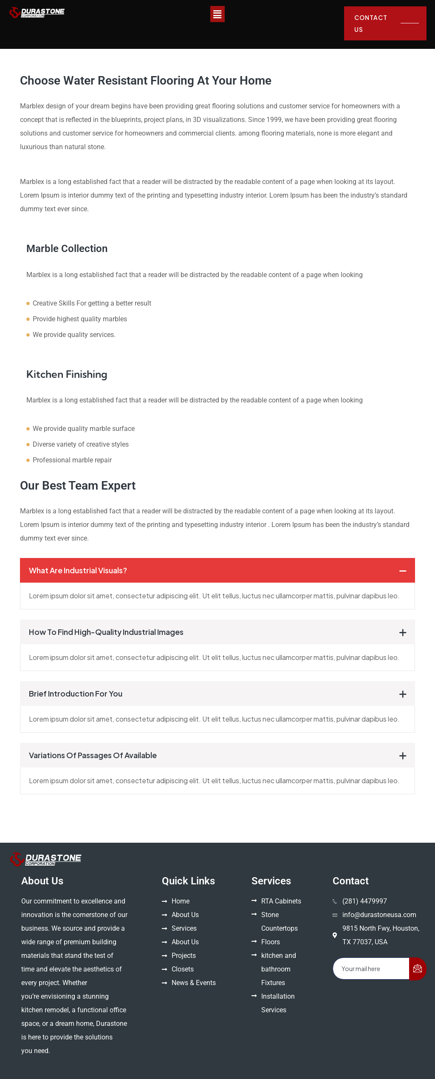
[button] (217, 14)
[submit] (418, 968)
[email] (371, 968)
